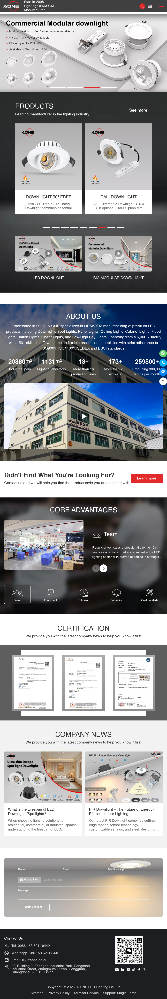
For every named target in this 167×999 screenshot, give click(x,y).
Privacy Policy (59, 993)
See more (140, 110)
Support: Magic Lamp (119, 993)
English (150, 6)
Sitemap (37, 993)
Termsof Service (86, 993)
